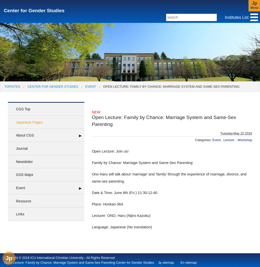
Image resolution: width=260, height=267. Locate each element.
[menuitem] (12, 87)
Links (20, 214)
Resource (23, 201)
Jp (8, 258)
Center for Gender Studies (34, 10)
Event (90, 86)
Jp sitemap (166, 262)
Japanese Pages (29, 122)
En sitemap (189, 262)
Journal (22, 148)
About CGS (25, 135)
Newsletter (24, 162)
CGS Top (23, 109)
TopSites (12, 86)
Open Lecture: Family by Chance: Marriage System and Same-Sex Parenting (171, 86)
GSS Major (24, 175)
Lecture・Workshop (237, 140)
